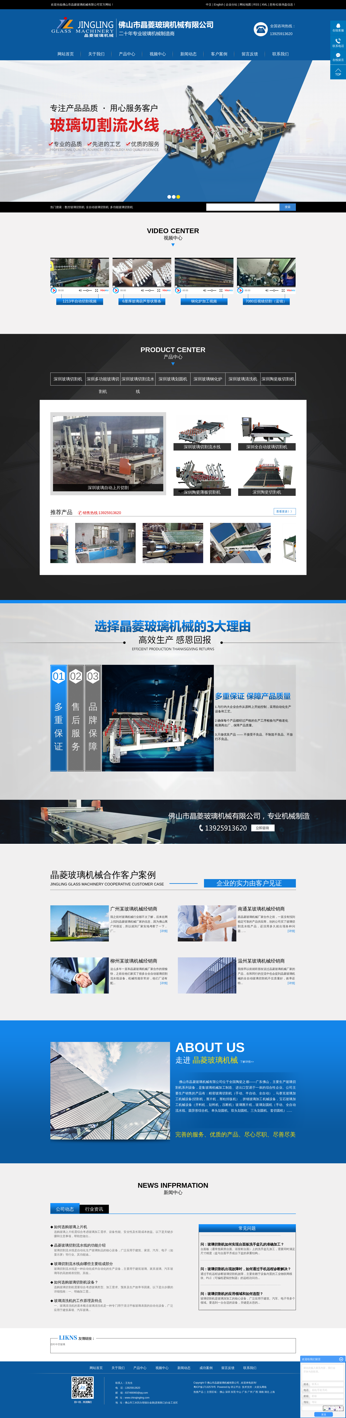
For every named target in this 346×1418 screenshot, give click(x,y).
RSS (256, 4)
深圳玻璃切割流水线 (138, 381)
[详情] (164, 931)
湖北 (266, 1392)
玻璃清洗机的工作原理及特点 (78, 1301)
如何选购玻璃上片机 (70, 1227)
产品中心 (127, 54)
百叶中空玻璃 (57, 1344)
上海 (272, 1392)
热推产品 (198, 1392)
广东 (244, 1392)
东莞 (233, 1392)
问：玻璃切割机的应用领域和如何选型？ (232, 1294)
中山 (238, 1392)
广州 (250, 1392)
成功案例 (206, 1368)
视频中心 (158, 54)
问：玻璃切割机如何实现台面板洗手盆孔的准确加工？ (242, 1245)
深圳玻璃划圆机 (173, 379)
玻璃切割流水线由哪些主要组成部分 (83, 1264)
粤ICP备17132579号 (205, 1387)
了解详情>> (247, 1061)
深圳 (227, 1392)
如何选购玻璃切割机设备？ (76, 1282)
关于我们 (96, 54)
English (218, 4)
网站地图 (245, 4)
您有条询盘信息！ (283, 4)
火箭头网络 (260, 1387)
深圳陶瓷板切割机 (277, 379)
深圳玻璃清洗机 (243, 379)
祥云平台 (236, 1387)
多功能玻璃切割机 (121, 207)
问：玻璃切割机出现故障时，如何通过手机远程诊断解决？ (246, 1269)
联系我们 (280, 54)
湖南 (261, 1392)
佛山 (222, 1392)
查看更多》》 (284, 511)
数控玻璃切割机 (75, 207)
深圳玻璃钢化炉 (208, 379)
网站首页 (65, 54)
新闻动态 (188, 54)
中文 (209, 4)
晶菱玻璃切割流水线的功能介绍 (80, 1245)
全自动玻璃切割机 (97, 207)
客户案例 (219, 54)
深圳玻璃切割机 (68, 379)
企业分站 (231, 4)
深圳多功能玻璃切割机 (103, 381)
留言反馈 (250, 54)
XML (264, 4)
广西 (255, 1392)
